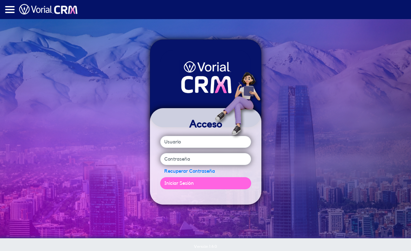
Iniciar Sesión (179, 183)
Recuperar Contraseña (189, 171)
